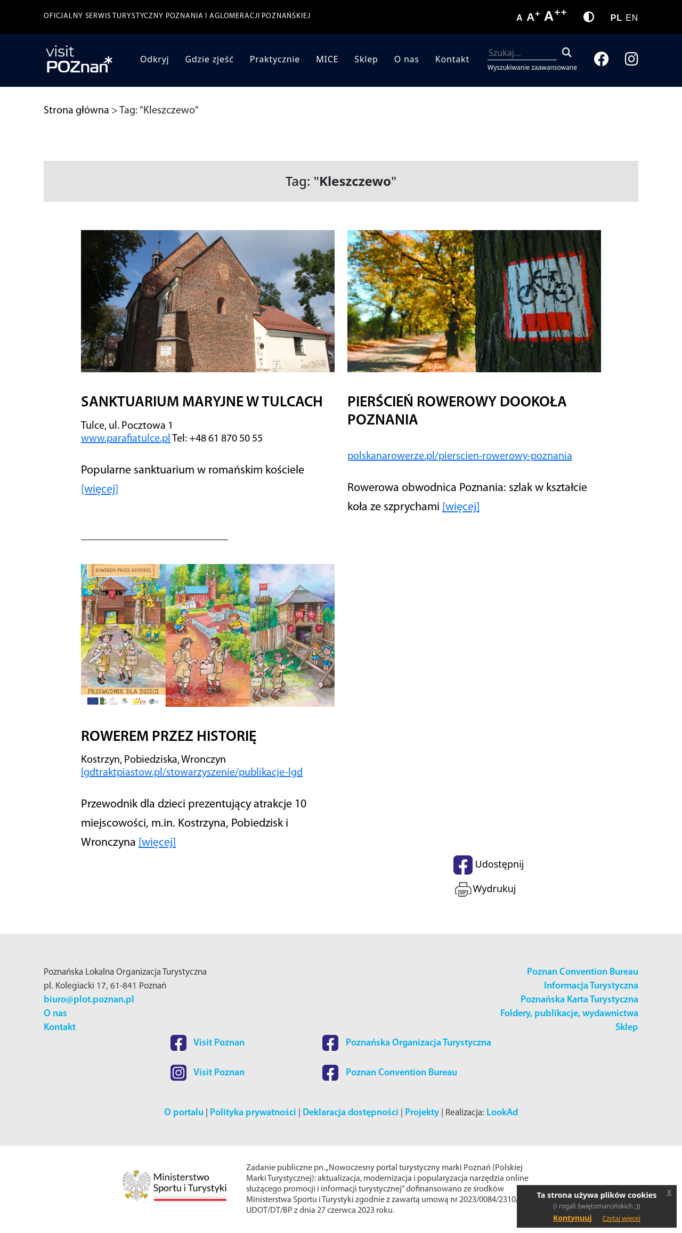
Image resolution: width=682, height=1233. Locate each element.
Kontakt (452, 59)
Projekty (422, 1113)
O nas (406, 59)
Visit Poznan (207, 1043)
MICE (327, 59)
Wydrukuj (484, 889)
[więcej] (99, 490)
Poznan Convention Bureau (582, 972)
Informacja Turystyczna (591, 986)
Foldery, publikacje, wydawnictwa (569, 1014)
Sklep (366, 59)
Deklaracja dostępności (351, 1113)
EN (632, 17)
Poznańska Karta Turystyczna (579, 1000)
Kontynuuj (572, 1218)
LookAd (502, 1113)
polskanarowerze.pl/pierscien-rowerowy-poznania (459, 456)
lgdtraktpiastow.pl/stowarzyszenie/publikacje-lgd (192, 772)
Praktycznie (275, 59)
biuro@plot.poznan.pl (89, 1000)
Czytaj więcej (622, 1218)
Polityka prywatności (253, 1113)
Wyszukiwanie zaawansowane (532, 67)
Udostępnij (488, 865)
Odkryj (154, 59)
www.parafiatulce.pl (125, 439)
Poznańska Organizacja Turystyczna (406, 1043)
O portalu (184, 1113)
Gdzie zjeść (209, 59)
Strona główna (76, 110)
